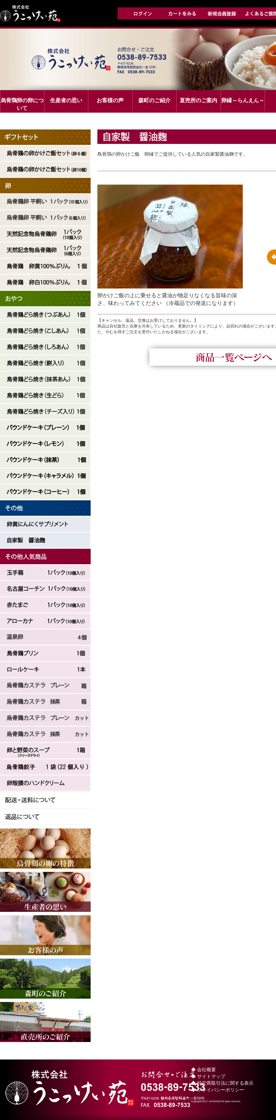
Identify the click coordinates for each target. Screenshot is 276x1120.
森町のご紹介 (154, 100)
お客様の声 (110, 100)
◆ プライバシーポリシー (217, 1089)
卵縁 (242, 100)
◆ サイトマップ (208, 1076)
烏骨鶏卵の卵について (22, 104)
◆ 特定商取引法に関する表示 (222, 1083)
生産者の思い (66, 100)
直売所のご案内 (198, 100)
